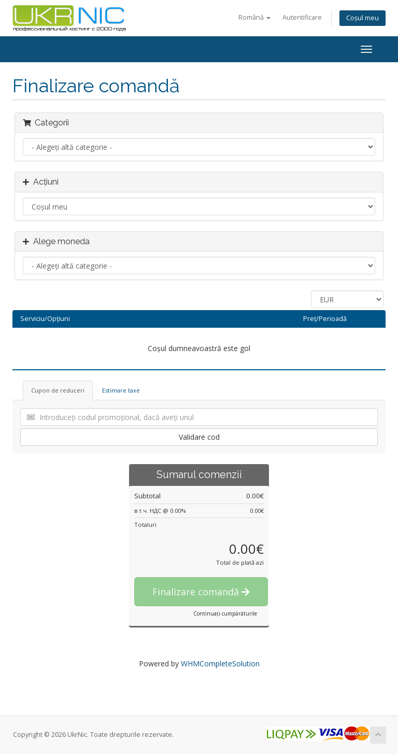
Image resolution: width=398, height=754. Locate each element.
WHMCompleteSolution (220, 663)
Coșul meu (362, 17)
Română (254, 17)
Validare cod (199, 437)
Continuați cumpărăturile (225, 613)
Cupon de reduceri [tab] (57, 390)
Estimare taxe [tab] (121, 390)
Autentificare (302, 17)
